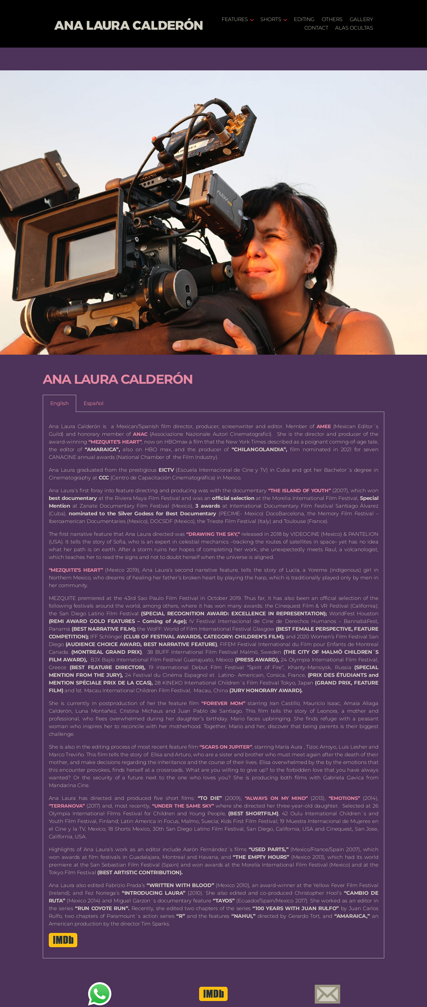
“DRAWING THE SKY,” (213, 534)
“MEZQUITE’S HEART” (117, 442)
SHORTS (301, 20)
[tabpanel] (213, 685)
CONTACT (316, 28)
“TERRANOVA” (68, 806)
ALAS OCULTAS (354, 28)
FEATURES (265, 20)
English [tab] (59, 403)
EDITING (334, 20)
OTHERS (362, 20)
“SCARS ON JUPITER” (232, 747)
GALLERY (285, 28)
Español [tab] (94, 403)
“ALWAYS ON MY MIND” (274, 798)
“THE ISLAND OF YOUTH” (298, 490)
